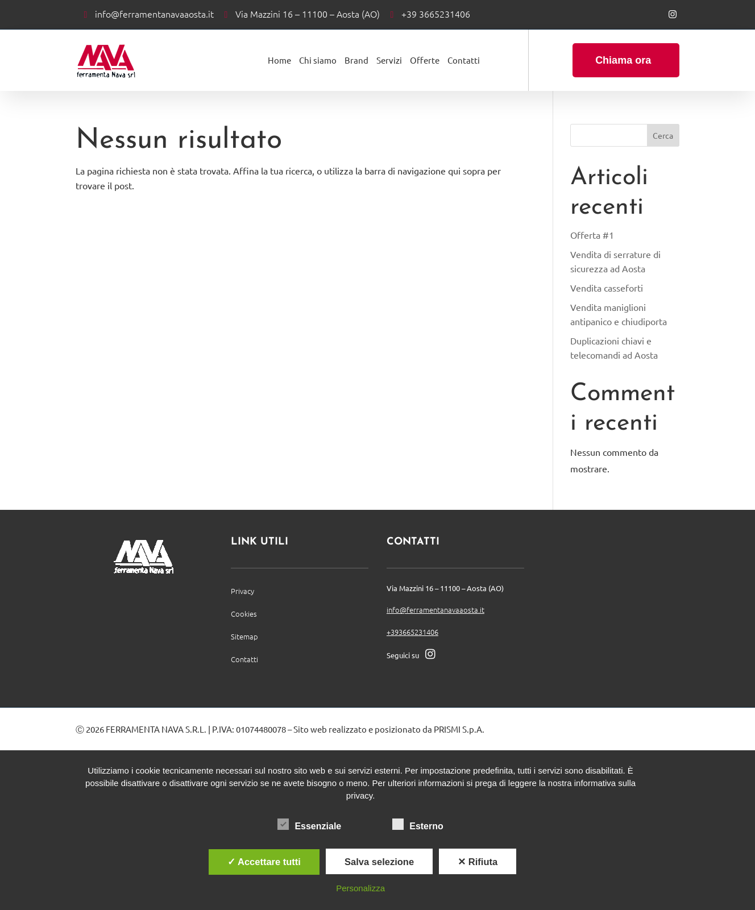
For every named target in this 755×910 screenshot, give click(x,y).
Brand (356, 60)
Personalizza (360, 888)
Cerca (663, 135)
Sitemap (244, 636)
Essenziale (309, 824)
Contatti (463, 60)
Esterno (417, 824)
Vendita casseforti (606, 287)
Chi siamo (318, 60)
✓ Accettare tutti (264, 862)
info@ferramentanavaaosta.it (154, 13)
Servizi (389, 60)
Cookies (244, 613)
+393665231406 (412, 631)
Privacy (242, 590)
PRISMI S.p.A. (459, 729)
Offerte (424, 60)
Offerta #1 (592, 234)
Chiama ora (623, 60)
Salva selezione (379, 862)
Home (279, 60)
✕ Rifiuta (477, 862)
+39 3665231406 (435, 13)
